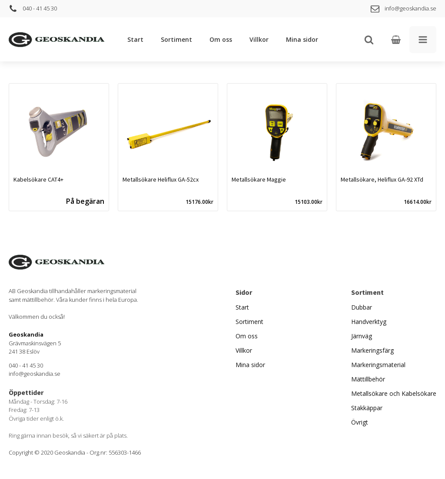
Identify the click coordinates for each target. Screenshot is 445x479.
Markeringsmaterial (378, 365)
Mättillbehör (368, 379)
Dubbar (361, 307)
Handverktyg (368, 321)
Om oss (220, 39)
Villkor (259, 39)
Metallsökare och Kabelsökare (393, 393)
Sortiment (176, 39)
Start (135, 39)
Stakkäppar (366, 408)
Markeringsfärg (372, 350)
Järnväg (361, 336)
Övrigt (359, 422)
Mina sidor (302, 39)
